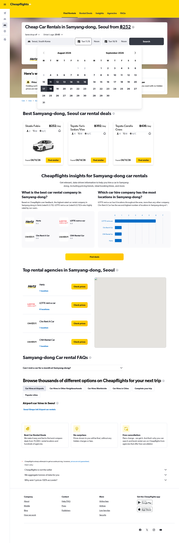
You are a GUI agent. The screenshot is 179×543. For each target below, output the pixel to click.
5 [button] (57, 75)
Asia (30, 101)
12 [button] (57, 82)
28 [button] (71, 95)
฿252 (125, 26)
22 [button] (78, 88)
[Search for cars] (5, 25)
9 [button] (85, 75)
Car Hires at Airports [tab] (34, 388)
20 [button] (64, 88)
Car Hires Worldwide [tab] (97, 388)
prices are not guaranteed (80, 461)
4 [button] (50, 75)
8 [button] (78, 75)
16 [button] (85, 82)
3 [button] (43, 75)
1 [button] (78, 68)
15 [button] (78, 82)
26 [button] (57, 95)
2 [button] (85, 68)
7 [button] (71, 75)
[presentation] (133, 27)
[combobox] (32, 34)
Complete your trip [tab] (143, 388)
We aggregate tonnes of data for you (96, 475)
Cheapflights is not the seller (96, 469)
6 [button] (64, 75)
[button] (5, 4)
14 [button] (71, 82)
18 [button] (50, 88)
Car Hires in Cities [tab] (121, 388)
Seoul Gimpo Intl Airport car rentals (39, 409)
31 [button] (44, 102)
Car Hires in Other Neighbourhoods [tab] (66, 388)
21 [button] (71, 88)
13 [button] (64, 82)
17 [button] (44, 88)
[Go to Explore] (5, 31)
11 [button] (51, 82)
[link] (94, 256)
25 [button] (50, 95)
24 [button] (43, 95)
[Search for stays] (5, 19)
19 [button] (57, 88)
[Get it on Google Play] (144, 502)
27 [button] (64, 95)
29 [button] (78, 95)
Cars (23, 101)
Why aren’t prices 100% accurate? (96, 480)
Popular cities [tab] (31, 395)
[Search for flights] (5, 13)
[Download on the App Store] (144, 509)
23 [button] (84, 88)
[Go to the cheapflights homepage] (20, 4)
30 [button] (84, 95)
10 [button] (44, 82)
